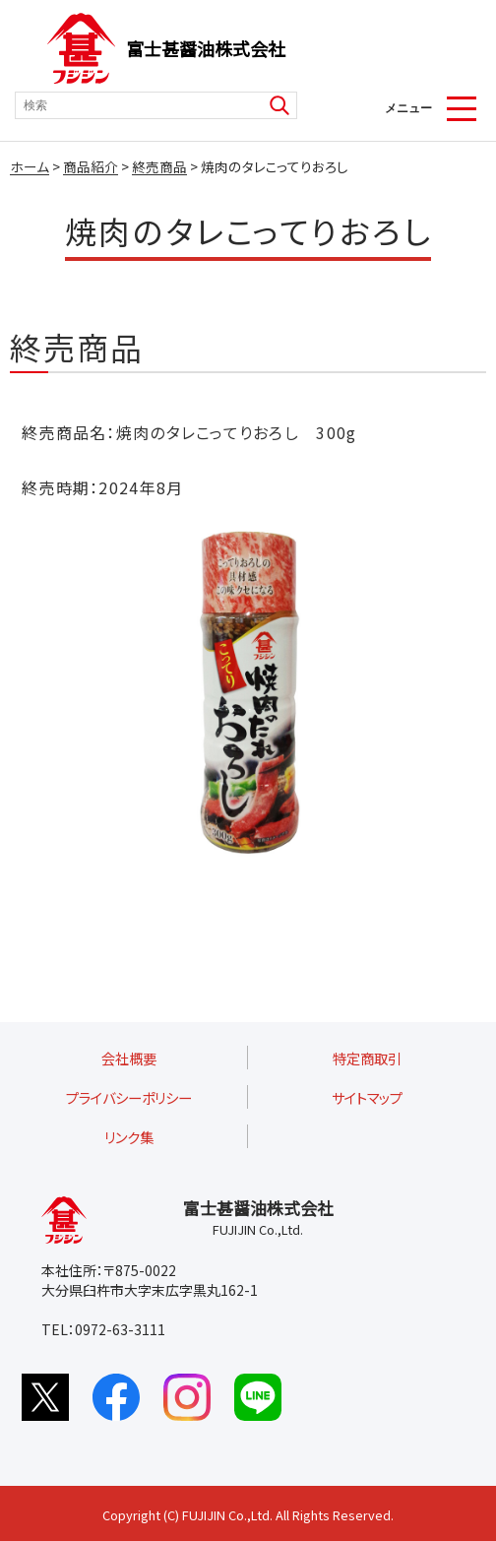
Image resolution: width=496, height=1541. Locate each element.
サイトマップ (367, 1097)
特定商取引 (367, 1058)
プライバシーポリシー (129, 1097)
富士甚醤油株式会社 (205, 48)
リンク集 (129, 1136)
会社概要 (128, 1058)
